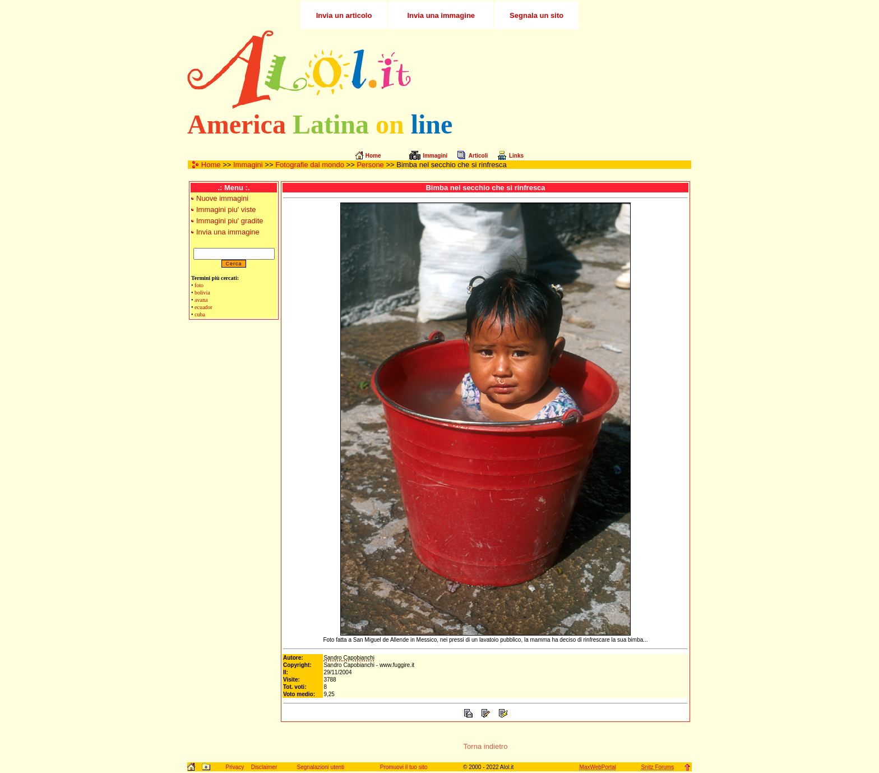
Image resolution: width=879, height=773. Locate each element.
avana (201, 300)
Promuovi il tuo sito (403, 767)
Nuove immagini (222, 198)
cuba (200, 314)
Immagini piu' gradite (229, 221)
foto (199, 285)
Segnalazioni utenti (321, 767)
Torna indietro (486, 746)
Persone (370, 164)
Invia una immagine (228, 232)
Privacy (234, 767)
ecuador (203, 307)
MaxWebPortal (598, 767)
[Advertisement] (559, 69)
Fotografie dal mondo (309, 164)
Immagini (248, 164)
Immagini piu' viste (226, 209)
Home (211, 164)
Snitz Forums (657, 767)
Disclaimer (264, 767)
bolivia (202, 292)
